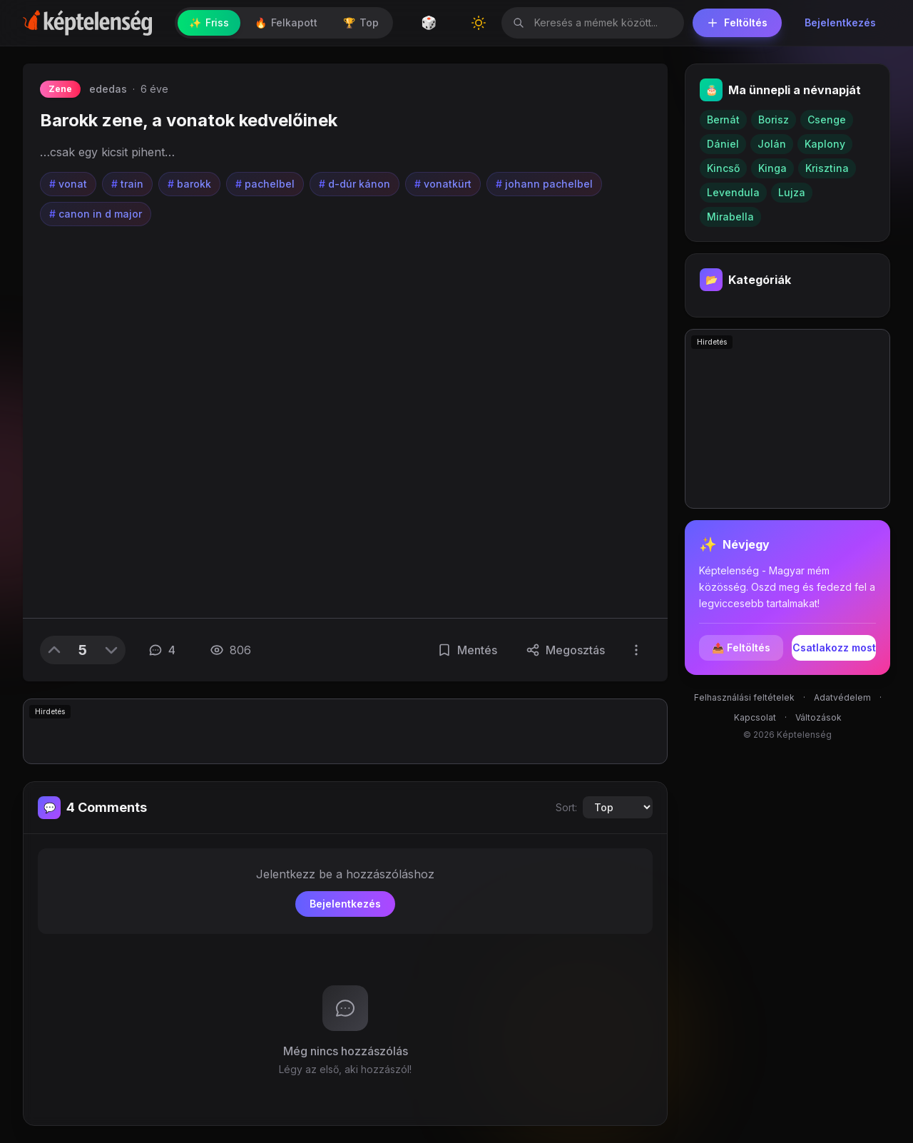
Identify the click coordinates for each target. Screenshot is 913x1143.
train (127, 184)
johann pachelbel (544, 184)
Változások (818, 717)
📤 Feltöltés (741, 647)
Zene (60, 88)
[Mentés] (467, 650)
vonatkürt (442, 184)
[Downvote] (111, 650)
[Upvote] (54, 650)
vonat (68, 184)
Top (361, 23)
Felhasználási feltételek (744, 697)
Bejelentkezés (840, 22)
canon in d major (95, 214)
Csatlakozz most (834, 647)
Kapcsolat (755, 717)
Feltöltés (737, 22)
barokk (189, 184)
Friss (209, 23)
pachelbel (265, 184)
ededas (108, 89)
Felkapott (286, 23)
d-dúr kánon (354, 184)
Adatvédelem (842, 697)
